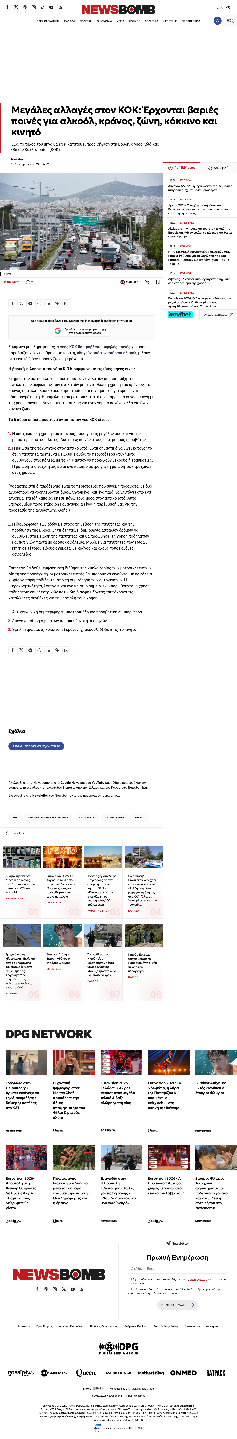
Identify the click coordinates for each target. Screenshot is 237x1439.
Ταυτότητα (24, 1326)
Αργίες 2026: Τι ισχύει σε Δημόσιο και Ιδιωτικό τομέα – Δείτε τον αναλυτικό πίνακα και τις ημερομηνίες (199, 209)
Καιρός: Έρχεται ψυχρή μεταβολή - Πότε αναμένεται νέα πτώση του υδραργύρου (142, 963)
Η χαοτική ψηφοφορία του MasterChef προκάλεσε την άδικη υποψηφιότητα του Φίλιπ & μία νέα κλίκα (69, 1100)
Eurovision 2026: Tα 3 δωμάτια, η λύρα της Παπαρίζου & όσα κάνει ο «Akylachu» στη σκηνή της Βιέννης (164, 1095)
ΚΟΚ (15, 817)
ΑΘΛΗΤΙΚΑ (151, 21)
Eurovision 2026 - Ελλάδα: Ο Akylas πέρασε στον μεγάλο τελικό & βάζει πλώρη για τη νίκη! (118, 1093)
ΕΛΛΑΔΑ (69, 21)
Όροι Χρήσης (44, 1326)
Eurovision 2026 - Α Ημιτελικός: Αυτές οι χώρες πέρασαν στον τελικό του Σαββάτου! (166, 1185)
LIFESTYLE (170, 21)
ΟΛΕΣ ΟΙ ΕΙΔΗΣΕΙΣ (48, 21)
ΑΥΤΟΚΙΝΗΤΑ (87, 817)
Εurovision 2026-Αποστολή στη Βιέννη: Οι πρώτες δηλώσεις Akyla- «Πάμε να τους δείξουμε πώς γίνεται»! (21, 1193)
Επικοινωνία (192, 1326)
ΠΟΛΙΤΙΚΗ (86, 21)
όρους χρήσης (198, 1279)
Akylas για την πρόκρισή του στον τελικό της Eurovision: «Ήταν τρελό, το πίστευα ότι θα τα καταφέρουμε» (200, 232)
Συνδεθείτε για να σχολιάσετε (36, 746)
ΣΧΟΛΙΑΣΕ (129, 282)
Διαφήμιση (213, 1326)
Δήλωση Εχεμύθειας (71, 1326)
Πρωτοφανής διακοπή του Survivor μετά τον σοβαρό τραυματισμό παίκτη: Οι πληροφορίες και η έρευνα (71, 1190)
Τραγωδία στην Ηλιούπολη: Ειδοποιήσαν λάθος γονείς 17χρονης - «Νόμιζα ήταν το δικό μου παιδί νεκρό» (118, 1190)
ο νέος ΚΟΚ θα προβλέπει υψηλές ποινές (93, 347)
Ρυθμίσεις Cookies (135, 1326)
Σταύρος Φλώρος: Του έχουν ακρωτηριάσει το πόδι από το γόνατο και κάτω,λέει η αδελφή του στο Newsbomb (211, 1193)
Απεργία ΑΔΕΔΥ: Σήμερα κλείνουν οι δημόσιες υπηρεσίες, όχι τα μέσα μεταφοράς (200, 188)
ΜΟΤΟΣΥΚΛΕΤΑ (114, 817)
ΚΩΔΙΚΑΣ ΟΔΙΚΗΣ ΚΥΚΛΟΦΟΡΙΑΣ (48, 817)
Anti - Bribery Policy (165, 1326)
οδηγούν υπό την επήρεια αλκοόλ (106, 353)
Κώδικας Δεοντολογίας (104, 1326)
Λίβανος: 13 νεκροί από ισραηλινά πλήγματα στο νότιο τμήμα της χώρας (199, 281)
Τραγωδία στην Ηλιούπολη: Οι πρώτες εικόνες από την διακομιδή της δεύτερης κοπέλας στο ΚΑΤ (22, 1095)
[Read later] (157, 282)
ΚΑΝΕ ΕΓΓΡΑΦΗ (177, 1305)
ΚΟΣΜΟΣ (134, 21)
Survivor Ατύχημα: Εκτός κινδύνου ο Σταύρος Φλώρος (59, 958)
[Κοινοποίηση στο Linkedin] (48, 303)
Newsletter (40, 795)
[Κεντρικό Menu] (230, 20)
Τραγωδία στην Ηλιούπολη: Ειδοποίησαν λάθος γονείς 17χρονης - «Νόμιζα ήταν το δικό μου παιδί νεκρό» (101, 964)
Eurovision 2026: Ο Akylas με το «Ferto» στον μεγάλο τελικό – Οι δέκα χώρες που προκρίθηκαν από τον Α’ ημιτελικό (61, 886)
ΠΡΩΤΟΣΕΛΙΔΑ (191, 21)
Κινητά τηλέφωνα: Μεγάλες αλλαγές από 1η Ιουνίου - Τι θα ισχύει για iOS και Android (20, 884)
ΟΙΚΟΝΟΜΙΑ (104, 21)
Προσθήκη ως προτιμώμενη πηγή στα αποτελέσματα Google (80, 331)
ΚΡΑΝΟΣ (140, 817)
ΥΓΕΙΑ (120, 21)
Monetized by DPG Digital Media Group (132, 1388)
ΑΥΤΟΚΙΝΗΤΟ (11, 282)
